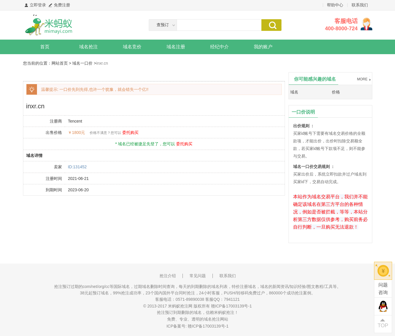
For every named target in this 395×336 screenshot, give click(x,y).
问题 (383, 289)
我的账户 (263, 46)
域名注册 (175, 46)
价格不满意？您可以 (105, 133)
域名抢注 (88, 46)
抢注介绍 (168, 275)
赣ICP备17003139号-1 (208, 326)
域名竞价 (132, 46)
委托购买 (130, 132)
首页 (44, 46)
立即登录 (38, 5)
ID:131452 (77, 167)
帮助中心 (335, 5)
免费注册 (62, 5)
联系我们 (360, 5)
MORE (362, 79)
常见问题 (197, 275)
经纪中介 (219, 46)
